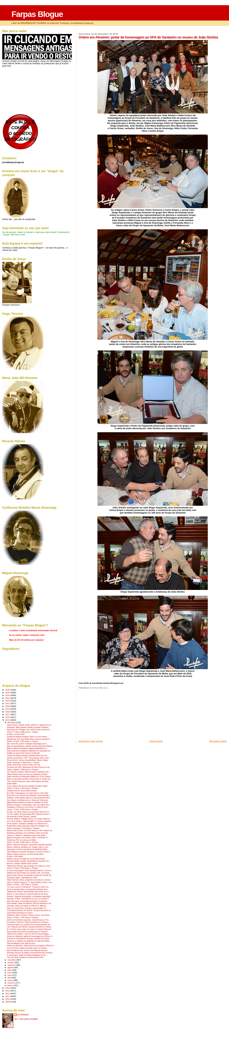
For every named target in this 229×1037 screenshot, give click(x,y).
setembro (11, 965)
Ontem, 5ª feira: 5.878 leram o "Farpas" (22, 868)
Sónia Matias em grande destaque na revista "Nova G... (29, 852)
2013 (7, 991)
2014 (7, 988)
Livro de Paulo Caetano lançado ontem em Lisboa (27, 948)
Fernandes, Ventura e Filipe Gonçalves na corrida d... (28, 922)
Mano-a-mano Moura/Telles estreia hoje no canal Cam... (29, 779)
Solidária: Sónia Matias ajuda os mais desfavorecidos (28, 798)
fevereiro (11, 983)
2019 (7, 709)
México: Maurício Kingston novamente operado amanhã (29, 845)
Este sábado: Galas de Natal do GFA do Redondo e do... (29, 903)
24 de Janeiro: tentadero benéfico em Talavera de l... (28, 824)
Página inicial (156, 741)
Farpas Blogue (37, 14)
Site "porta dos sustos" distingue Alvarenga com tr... (27, 744)
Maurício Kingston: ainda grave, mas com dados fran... (29, 805)
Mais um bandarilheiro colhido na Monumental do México (30, 746)
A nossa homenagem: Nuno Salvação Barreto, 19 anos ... (30, 871)
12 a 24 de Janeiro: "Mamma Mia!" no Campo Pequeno (29, 821)
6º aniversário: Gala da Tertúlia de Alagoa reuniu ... (27, 955)
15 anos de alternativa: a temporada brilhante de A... (28, 889)
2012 (7, 993)
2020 (7, 706)
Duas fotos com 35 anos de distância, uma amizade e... (29, 795)
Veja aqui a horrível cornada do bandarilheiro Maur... (28, 849)
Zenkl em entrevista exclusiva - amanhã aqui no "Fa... (28, 920)
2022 (7, 701)
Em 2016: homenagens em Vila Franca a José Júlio (27, 793)
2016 (7, 717)
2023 (7, 698)
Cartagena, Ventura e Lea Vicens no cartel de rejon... (28, 807)
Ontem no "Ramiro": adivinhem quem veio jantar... (27, 835)
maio (9, 975)
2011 (7, 996)
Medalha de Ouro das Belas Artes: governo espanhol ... (29, 739)
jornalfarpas (23, 1014)
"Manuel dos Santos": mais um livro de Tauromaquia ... (29, 934)
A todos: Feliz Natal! (15, 856)
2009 (7, 1002)
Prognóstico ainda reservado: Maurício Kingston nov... (28, 826)
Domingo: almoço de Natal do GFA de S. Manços (26, 906)
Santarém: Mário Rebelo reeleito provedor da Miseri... (28, 727)
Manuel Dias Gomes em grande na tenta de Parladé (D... (30, 875)
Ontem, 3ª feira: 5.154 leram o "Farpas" (22, 788)
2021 (7, 703)
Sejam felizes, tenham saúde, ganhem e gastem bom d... (30, 725)
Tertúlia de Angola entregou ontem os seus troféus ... (28, 737)
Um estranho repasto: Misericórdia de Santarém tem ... (29, 772)
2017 (7, 714)
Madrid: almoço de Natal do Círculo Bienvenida (26, 859)
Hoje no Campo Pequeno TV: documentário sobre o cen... (30, 882)
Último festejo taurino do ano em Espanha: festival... (28, 774)
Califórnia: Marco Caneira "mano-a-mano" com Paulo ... (29, 915)
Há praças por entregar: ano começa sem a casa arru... (29, 730)
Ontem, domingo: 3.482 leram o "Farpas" (23, 763)
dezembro (11, 722)
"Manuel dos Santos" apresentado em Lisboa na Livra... (29, 866)
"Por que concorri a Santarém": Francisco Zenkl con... (28, 887)
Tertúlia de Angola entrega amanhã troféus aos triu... (28, 755)
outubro (10, 962)
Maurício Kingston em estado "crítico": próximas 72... (28, 838)
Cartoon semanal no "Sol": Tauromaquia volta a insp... (28, 758)
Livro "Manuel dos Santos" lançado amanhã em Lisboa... (29, 927)
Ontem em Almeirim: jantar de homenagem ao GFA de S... (30, 936)
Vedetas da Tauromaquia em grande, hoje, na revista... (29, 873)
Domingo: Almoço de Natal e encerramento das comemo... (30, 953)
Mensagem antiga (218, 741)
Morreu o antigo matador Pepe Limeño (22, 863)
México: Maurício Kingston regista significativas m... (27, 748)
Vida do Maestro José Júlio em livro (21, 943)
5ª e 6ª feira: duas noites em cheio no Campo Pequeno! (29, 929)
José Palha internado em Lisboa (20, 913)
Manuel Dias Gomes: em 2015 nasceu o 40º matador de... (30, 830)
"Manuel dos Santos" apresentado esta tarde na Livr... (28, 892)
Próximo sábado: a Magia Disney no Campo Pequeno (28, 819)
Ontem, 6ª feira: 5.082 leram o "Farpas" (22, 842)
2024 (7, 695)
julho (9, 970)
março (10, 980)
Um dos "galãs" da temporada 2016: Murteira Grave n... (29, 814)
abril (9, 978)
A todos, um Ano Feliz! (16, 734)
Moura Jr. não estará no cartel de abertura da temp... (28, 894)
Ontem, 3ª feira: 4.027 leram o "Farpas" (22, 741)
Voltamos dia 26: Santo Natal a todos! (22, 791)
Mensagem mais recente (91, 741)
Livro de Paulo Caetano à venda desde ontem (25, 957)
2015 (7, 720)
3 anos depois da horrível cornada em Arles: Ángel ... (28, 786)
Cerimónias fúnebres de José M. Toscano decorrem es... (29, 910)
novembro (11, 960)
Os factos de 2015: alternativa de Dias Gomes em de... (29, 767)
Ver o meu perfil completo (26, 1019)
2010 (7, 999)
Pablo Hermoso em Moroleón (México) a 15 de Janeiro (29, 776)
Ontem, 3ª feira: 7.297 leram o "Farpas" (22, 917)
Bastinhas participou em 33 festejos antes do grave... (28, 833)
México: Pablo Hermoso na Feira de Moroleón (25, 854)
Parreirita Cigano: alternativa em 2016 (22, 878)
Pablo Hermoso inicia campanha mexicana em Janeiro (29, 880)
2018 (7, 712)
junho (10, 973)
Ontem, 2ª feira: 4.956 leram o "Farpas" (22, 809)
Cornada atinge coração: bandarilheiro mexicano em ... (29, 861)
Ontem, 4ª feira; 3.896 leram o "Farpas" (22, 732)
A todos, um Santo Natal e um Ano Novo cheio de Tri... (29, 812)
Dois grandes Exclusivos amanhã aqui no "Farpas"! (27, 932)
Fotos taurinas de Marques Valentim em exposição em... (29, 751)
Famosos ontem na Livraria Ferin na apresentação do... (29, 925)
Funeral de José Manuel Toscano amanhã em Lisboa (28, 939)
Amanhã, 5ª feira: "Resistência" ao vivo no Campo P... (28, 899)
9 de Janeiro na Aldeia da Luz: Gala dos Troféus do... (28, 800)
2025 (7, 692)
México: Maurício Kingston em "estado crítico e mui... (28, 847)
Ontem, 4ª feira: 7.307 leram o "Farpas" (22, 885)
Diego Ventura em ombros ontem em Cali (23, 765)
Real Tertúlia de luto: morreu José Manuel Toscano (27, 950)
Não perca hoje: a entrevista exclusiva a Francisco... (28, 901)
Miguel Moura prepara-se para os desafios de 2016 (27, 802)
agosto (10, 967)
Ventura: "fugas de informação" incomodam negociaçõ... (29, 896)
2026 (7, 690)
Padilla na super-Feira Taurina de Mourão (23, 753)
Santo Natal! (12, 784)
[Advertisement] (104, 715)
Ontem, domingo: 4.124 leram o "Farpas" (23, 828)
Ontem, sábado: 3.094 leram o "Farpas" (23, 770)
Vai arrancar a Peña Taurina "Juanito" (22, 817)
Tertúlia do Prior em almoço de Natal (21, 840)
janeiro (10, 985)
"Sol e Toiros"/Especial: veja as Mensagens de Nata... (28, 781)
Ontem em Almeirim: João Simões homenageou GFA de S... (31, 946)
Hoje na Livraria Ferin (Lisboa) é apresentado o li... (27, 908)
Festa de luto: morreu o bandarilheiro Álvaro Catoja (27, 760)
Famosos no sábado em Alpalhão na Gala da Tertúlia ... (29, 941)
